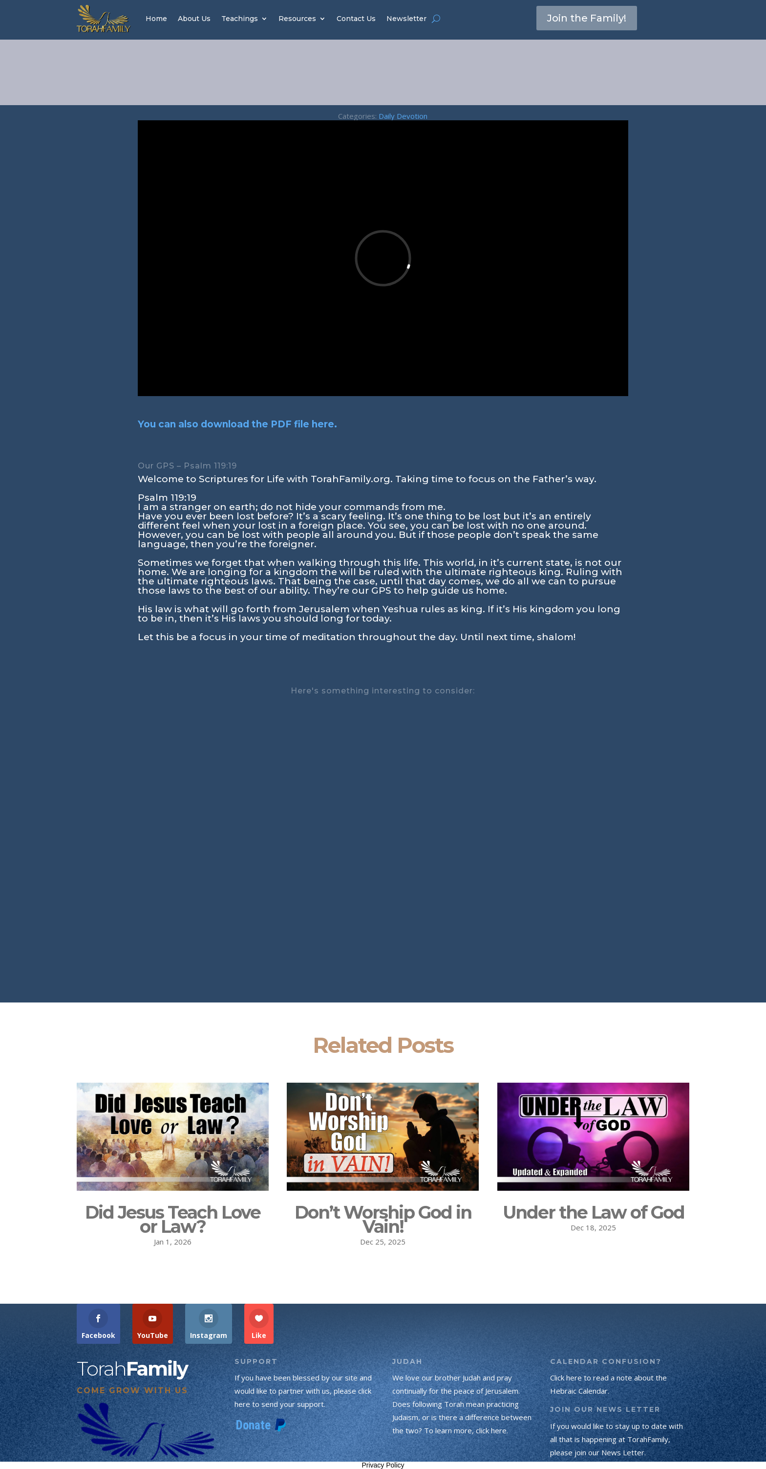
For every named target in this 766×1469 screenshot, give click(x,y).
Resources (297, 18)
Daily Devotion (403, 116)
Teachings (239, 18)
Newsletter (406, 18)
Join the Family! (586, 18)
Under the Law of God (593, 1212)
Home (156, 18)
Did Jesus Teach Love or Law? (172, 1219)
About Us (194, 18)
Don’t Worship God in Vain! (383, 1219)
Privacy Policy (383, 1465)
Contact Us (356, 18)
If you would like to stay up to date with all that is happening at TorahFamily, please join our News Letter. (616, 1439)
